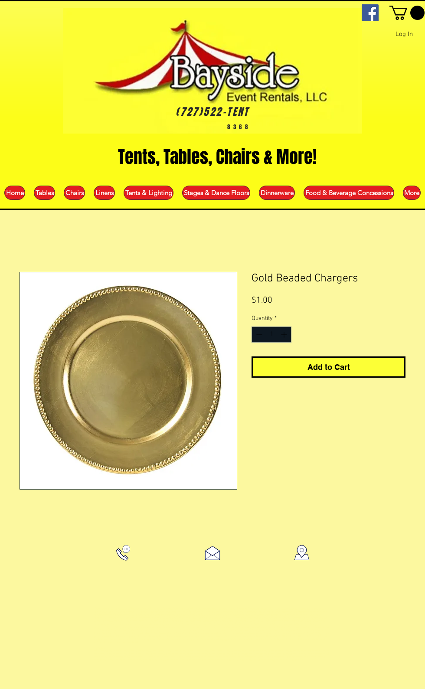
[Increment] (284, 334)
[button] (407, 13)
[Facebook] (370, 12)
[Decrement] (258, 334)
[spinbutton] (271, 334)
